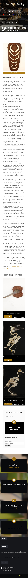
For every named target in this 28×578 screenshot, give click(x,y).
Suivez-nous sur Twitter (14, 467)
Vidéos (16, 17)
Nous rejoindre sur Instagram (14, 528)
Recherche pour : (9, 441)
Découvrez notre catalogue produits (11, 557)
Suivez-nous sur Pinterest (14, 488)
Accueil (4, 35)
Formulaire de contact (7, 570)
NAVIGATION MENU (10, 23)
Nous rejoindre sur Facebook (14, 508)
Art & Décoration (9, 35)
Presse (12, 17)
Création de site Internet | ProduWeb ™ (11, 576)
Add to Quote (14, 72)
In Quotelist (15, 317)
